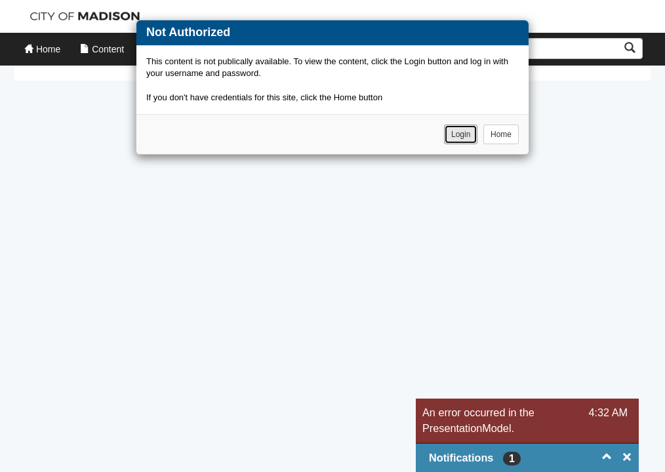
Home (501, 134)
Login (460, 134)
